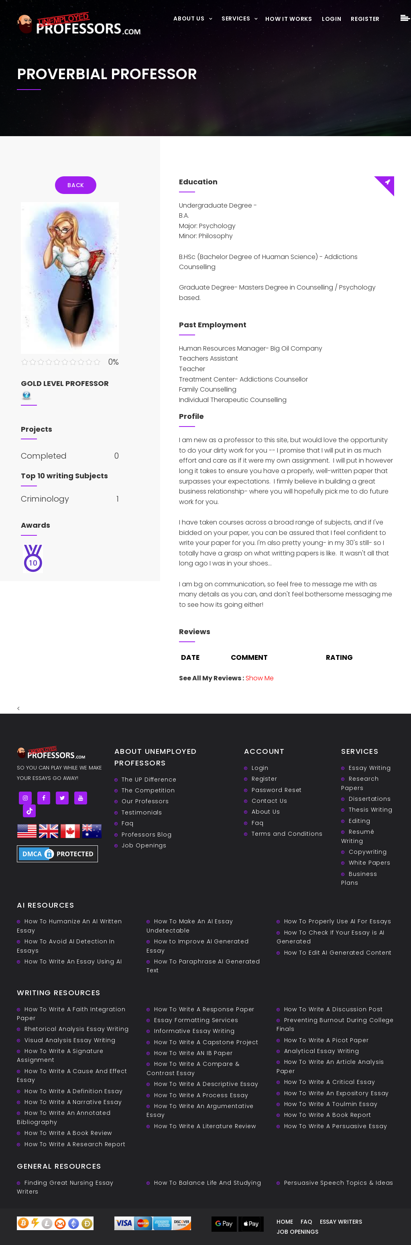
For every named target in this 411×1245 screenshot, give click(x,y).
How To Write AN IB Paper (193, 1053)
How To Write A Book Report (327, 1115)
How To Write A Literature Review (205, 1126)
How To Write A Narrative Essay (73, 1102)
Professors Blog (147, 835)
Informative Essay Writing (194, 1031)
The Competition (148, 790)
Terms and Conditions (287, 834)
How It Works (288, 19)
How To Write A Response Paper (204, 1009)
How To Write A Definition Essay (73, 1091)
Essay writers (341, 1222)
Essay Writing (370, 768)
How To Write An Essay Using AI (73, 961)
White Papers (370, 863)
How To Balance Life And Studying (207, 1183)
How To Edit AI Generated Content (338, 953)
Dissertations (370, 799)
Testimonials (142, 812)
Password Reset (277, 790)
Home (285, 1222)
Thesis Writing (371, 810)
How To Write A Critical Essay (329, 1082)
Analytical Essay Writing (322, 1051)
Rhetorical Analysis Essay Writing (76, 1029)
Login (332, 19)
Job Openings (144, 845)
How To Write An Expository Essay (336, 1093)
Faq (128, 823)
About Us (189, 18)
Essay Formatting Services (196, 1020)
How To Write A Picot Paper (326, 1040)
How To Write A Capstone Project (206, 1042)
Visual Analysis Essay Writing (70, 1040)
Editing (359, 821)
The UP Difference (149, 780)
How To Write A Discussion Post (333, 1009)
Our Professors (145, 801)
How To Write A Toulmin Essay (331, 1104)
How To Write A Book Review (68, 1133)
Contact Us (269, 801)
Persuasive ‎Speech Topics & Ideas (339, 1183)
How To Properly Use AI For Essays (338, 921)
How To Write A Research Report (75, 1144)
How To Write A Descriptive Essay (206, 1084)
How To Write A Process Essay (201, 1095)
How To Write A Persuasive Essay (335, 1126)
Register (365, 19)
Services (236, 18)
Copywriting (368, 852)
